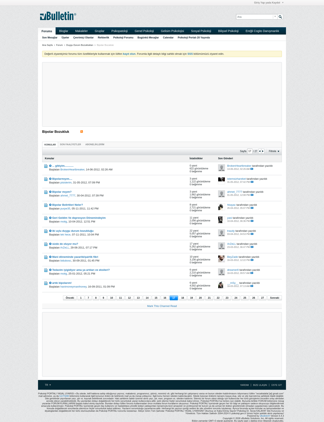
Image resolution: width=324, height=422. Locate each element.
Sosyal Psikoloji (201, 31)
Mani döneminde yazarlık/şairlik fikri (75, 256)
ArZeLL (64, 247)
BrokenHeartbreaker (72, 169)
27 (262, 297)
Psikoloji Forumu (123, 37)
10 (111, 297)
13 (138, 297)
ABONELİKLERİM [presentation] (94, 144)
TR (48, 385)
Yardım (244, 385)
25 (244, 297)
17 (173, 297)
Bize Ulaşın (260, 385)
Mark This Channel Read (162, 306)
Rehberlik (103, 37)
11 (120, 297)
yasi (229, 217)
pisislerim (65, 182)
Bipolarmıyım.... (62, 178)
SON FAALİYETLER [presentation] (70, 144)
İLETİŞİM (64, 396)
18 (182, 297)
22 (218, 297)
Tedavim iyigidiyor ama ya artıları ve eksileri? (81, 269)
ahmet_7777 (67, 195)
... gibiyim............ (63, 165)
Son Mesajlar (49, 37)
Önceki (70, 297)
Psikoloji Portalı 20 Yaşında (194, 37)
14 (147, 297)
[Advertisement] (162, 94)
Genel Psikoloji (144, 31)
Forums (47, 31)
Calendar (168, 37)
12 (129, 297)
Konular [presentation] (50, 144)
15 (156, 297)
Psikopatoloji (119, 31)
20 (200, 297)
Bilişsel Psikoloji (228, 31)
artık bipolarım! (62, 282)
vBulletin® (265, 416)
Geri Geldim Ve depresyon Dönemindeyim (79, 217)
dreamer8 (233, 269)
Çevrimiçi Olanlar (83, 37)
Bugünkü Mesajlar (148, 37)
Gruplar (100, 31)
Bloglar (63, 31)
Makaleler (81, 31)
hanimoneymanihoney (73, 286)
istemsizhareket (236, 178)
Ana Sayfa (47, 45)
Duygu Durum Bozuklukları (79, 45)
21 (209, 297)
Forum (59, 45)
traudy (231, 230)
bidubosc (65, 260)
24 (236, 297)
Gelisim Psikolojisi (172, 31)
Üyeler (65, 37)
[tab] (50, 144)
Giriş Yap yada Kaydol (269, 2)
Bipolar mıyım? (62, 191)
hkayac (231, 204)
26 (253, 297)
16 (164, 297)
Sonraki (274, 297)
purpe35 (65, 208)
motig (63, 221)
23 (227, 297)
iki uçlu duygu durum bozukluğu (73, 230)
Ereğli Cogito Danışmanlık (262, 31)
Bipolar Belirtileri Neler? (67, 204)
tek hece (65, 234)
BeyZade (232, 256)
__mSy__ (232, 282)
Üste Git (276, 385)
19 (191, 297)
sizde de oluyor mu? (65, 243)
